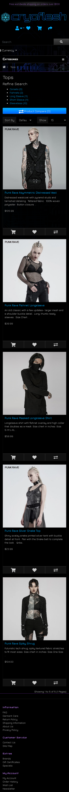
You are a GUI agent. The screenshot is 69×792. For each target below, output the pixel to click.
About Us (8, 726)
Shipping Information (14, 722)
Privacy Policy (10, 729)
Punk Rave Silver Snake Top (23, 530)
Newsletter (9, 788)
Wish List (8, 785)
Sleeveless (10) (18, 103)
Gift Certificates (11, 762)
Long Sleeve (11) (19, 96)
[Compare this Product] (55, 231)
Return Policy (10, 719)
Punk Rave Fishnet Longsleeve (25, 305)
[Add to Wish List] (34, 231)
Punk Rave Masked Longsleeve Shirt (28, 418)
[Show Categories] (63, 59)
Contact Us (9, 742)
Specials (8, 765)
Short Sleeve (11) (19, 99)
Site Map (7, 745)
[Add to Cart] (13, 231)
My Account (9, 778)
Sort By (9, 120)
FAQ (5, 712)
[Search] (27, 42)
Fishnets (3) (16, 92)
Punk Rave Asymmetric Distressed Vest (31, 192)
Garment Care (10, 715)
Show (42, 120)
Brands (7, 758)
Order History (10, 781)
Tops (13, 66)
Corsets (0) (16, 89)
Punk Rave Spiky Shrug (20, 643)
